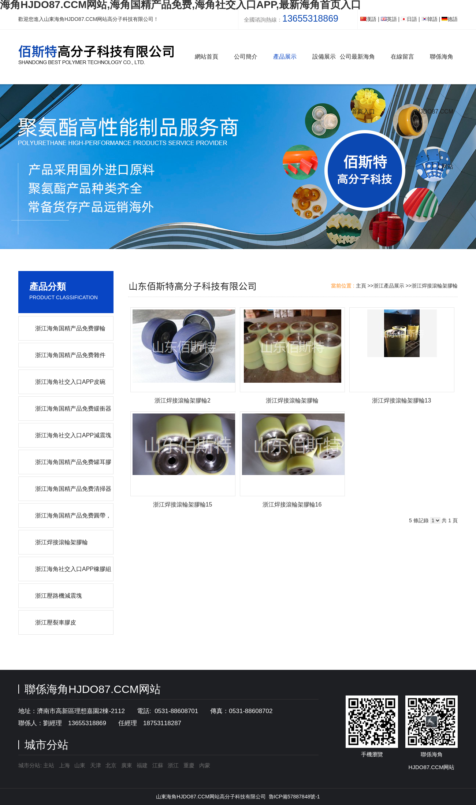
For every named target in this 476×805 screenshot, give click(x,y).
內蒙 (204, 765)
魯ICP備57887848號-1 (294, 797)
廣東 (126, 765)
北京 (110, 765)
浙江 (173, 765)
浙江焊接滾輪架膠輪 (435, 286)
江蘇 (157, 765)
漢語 (368, 19)
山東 (79, 765)
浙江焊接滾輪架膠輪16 (292, 504)
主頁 (361, 286)
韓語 (429, 19)
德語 (450, 19)
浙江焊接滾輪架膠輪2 (183, 400)
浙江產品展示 (388, 286)
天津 (95, 765)
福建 (142, 765)
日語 (409, 19)
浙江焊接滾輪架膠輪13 (401, 400)
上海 (64, 765)
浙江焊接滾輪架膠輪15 (182, 504)
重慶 (188, 765)
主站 (48, 765)
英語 (389, 19)
